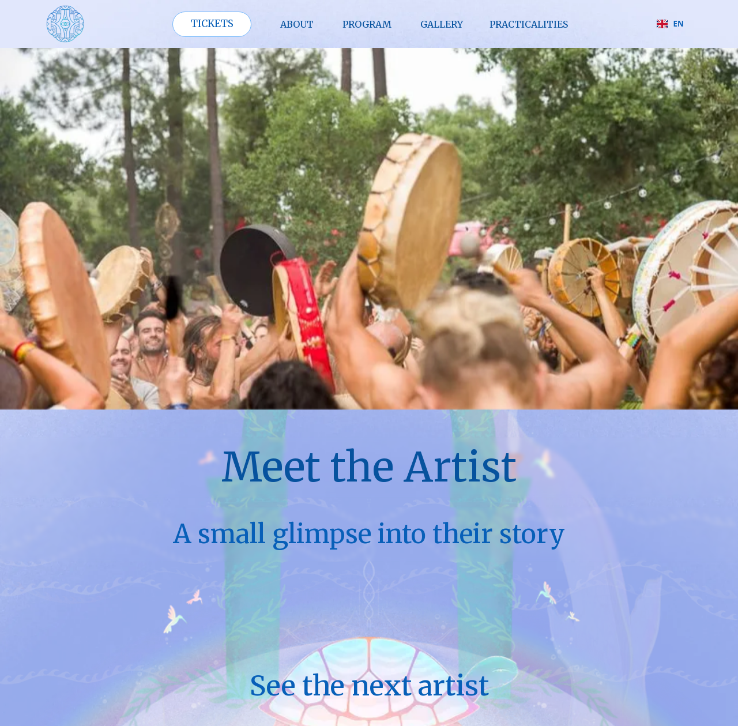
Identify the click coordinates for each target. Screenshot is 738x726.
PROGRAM (366, 24)
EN (670, 23)
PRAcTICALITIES (529, 24)
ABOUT (297, 24)
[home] (65, 24)
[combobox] (670, 24)
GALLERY (441, 24)
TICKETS (212, 23)
